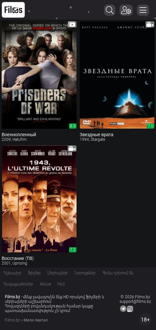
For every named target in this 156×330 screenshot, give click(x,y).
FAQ (61, 284)
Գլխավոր (12, 273)
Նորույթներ (85, 273)
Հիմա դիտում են (117, 273)
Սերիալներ (57, 273)
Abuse (45, 284)
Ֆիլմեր (34, 273)
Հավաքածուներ (18, 284)
